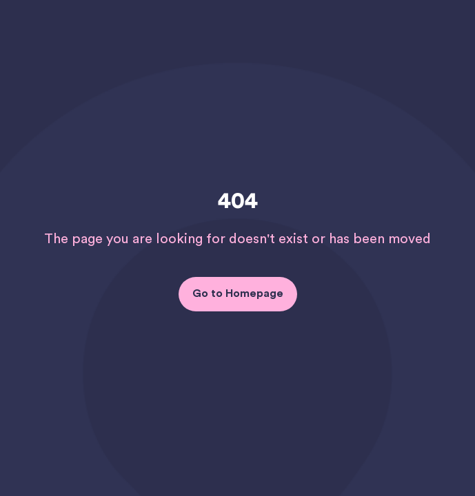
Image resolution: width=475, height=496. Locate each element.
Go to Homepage (237, 293)
